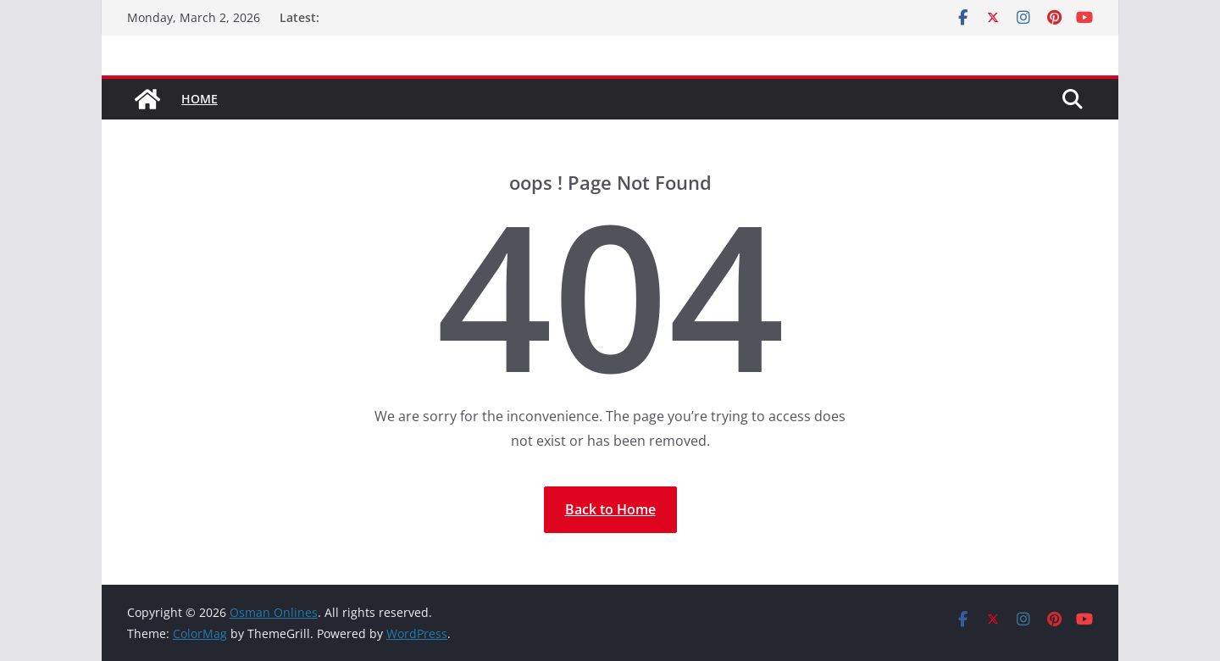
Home (199, 99)
